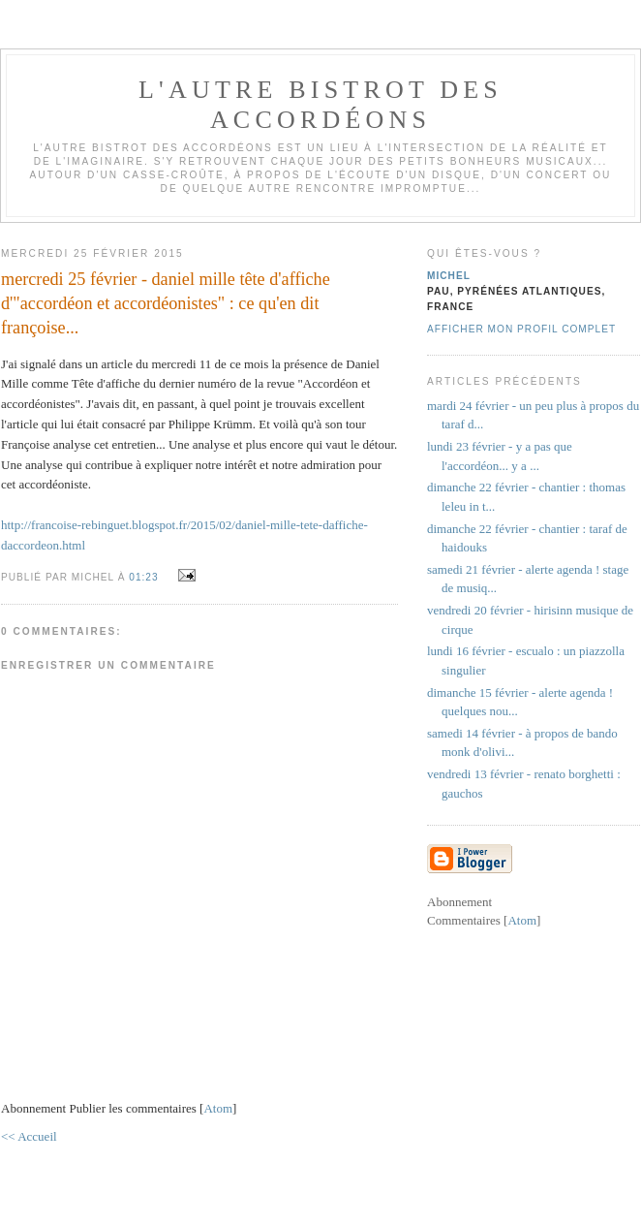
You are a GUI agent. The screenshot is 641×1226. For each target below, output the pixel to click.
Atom (217, 1108)
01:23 (145, 577)
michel (449, 275)
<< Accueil (29, 1136)
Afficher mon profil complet (521, 329)
